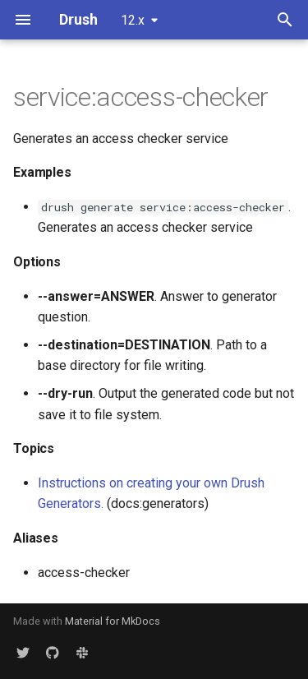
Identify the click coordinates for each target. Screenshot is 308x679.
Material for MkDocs (112, 621)
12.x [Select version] (133, 20)
